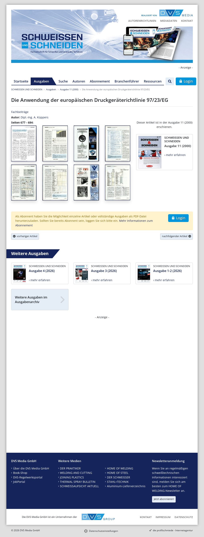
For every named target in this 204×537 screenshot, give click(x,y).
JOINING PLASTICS (72, 477)
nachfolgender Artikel (176, 236)
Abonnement (100, 81)
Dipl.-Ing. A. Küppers (34, 117)
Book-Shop (20, 473)
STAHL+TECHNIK (118, 482)
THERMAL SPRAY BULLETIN (77, 482)
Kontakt (187, 21)
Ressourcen (153, 81)
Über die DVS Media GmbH (31, 468)
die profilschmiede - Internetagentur (173, 530)
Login (186, 81)
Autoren (79, 81)
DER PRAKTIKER (70, 468)
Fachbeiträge (19, 112)
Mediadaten (168, 21)
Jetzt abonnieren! (164, 499)
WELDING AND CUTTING (76, 473)
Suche (63, 81)
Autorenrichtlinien (142, 21)
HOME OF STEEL (117, 473)
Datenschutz (184, 517)
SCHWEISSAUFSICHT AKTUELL (79, 486)
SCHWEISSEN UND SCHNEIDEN (26, 89)
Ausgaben (41, 81)
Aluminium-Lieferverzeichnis (126, 486)
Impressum (163, 517)
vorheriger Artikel (25, 236)
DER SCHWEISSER (118, 477)
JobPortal (19, 482)
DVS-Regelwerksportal (27, 477)
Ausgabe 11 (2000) (69, 89)
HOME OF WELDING (120, 468)
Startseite (21, 81)
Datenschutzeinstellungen (103, 531)
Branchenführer (127, 81)
